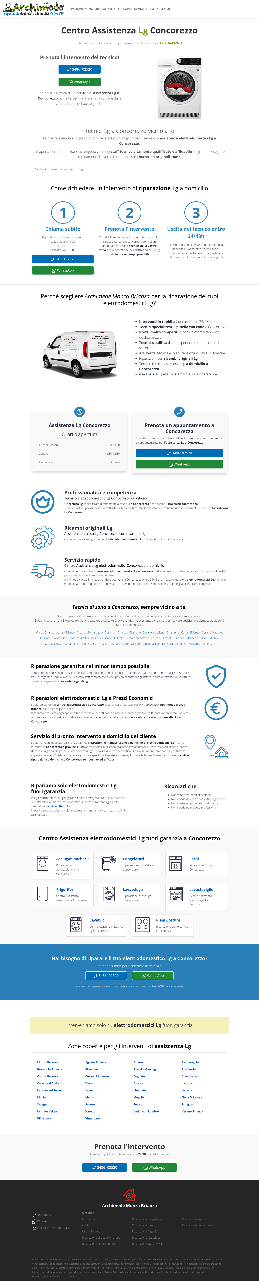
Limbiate (167, 638)
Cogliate (45, 638)
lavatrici (97, 920)
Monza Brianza (45, 632)
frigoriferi (65, 889)
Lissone (179, 638)
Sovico (92, 644)
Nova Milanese (53, 644)
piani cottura (168, 920)
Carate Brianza (190, 632)
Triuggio (103, 644)
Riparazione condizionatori (99, 1244)
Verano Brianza (176, 644)
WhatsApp (80, 82)
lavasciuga (133, 889)
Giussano (106, 638)
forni (194, 858)
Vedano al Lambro (153, 644)
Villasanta (194, 644)
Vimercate (208, 644)
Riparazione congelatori (147, 1219)
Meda (203, 638)
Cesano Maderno (212, 632)
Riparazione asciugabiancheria (101, 1237)
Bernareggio (95, 632)
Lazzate (119, 638)
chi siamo (124, 9)
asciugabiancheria (73, 858)
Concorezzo (68, 169)
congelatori (133, 858)
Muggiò (214, 638)
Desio (94, 638)
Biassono (135, 632)
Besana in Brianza (116, 632)
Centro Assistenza (46, 169)
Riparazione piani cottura (197, 1225)
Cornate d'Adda (79, 638)
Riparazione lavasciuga (146, 1237)
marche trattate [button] (101, 9)
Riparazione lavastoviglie (147, 1244)
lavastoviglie (201, 889)
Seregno (69, 644)
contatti (140, 9)
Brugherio (173, 632)
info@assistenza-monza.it (50, 1228)
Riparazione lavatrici (194, 1219)
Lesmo (155, 638)
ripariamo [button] (76, 9)
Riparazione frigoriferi (145, 1231)
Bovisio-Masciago (153, 632)
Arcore (81, 632)
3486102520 (79, 69)
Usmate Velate (119, 644)
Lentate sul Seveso (137, 638)
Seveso (81, 644)
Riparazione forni (143, 1225)
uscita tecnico (159, 9)
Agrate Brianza (65, 632)
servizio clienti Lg (58, 806)
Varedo (135, 644)
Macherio (192, 638)
